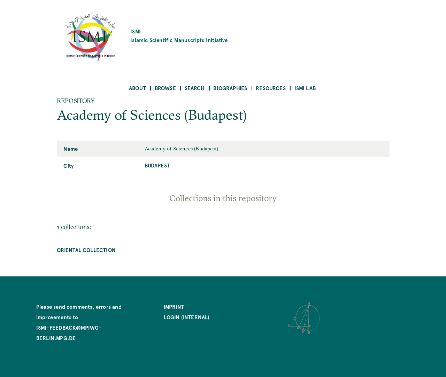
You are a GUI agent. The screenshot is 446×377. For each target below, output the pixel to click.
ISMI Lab (305, 88)
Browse (165, 88)
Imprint (174, 306)
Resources (271, 88)
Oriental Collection (86, 249)
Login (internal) (187, 317)
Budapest (157, 165)
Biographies (230, 88)
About (137, 88)
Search (195, 88)
